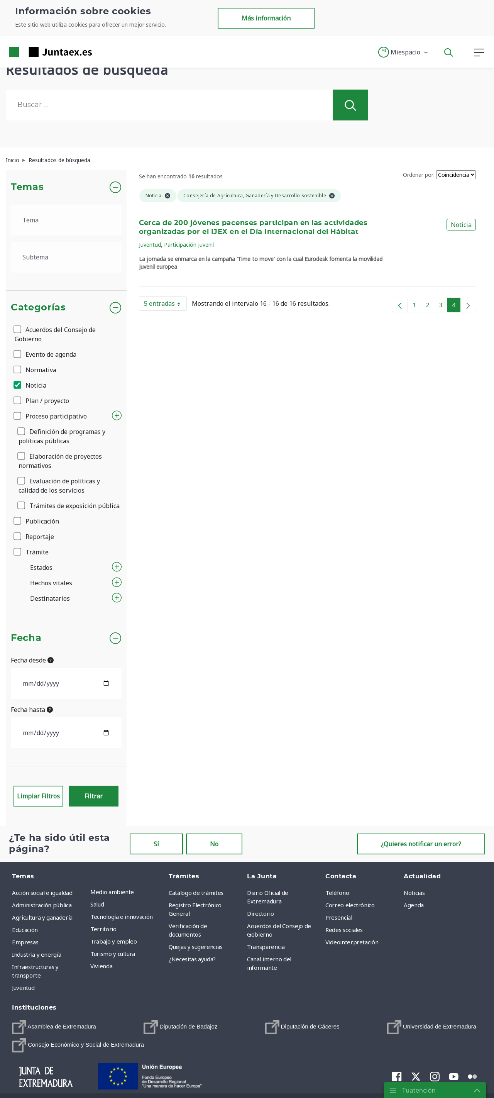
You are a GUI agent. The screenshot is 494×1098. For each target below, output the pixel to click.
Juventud (150, 244)
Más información (266, 18)
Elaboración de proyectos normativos (60, 461)
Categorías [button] (38, 307)
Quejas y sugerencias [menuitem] (196, 947)
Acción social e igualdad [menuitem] (42, 892)
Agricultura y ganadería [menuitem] (42, 917)
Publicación (37, 521)
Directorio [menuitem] (260, 913)
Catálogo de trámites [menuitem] (196, 892)
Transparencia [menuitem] (265, 947)
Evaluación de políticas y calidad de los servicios (59, 486)
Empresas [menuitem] (25, 942)
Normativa (35, 370)
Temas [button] (27, 187)
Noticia (30, 385)
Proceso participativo (51, 416)
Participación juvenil (189, 244)
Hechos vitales (51, 583)
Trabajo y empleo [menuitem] (113, 941)
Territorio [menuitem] (103, 929)
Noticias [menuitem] (414, 892)
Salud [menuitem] (97, 904)
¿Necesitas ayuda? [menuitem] (192, 959)
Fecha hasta (32, 709)
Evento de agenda (45, 354)
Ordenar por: (419, 174)
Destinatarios (50, 598)
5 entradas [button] (165, 305)
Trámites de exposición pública (69, 506)
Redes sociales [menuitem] (344, 930)
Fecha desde (32, 660)
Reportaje (34, 536)
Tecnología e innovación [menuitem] (121, 916)
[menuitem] (54, 1027)
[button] (403, 52)
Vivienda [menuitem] (101, 966)
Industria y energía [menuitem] (36, 954)
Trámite (32, 552)
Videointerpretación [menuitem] (351, 942)
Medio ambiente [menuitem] (112, 892)
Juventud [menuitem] (23, 987)
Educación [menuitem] (25, 930)
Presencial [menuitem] (338, 917)
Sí (156, 844)
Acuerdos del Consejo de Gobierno (55, 334)
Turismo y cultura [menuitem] (112, 953)
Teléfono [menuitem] (337, 892)
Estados (41, 567)
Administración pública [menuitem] (41, 905)
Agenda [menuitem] (414, 905)
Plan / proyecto (42, 400)
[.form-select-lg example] (66, 220)
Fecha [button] (26, 638)
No (214, 844)
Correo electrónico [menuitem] (350, 905)
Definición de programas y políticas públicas (62, 436)
